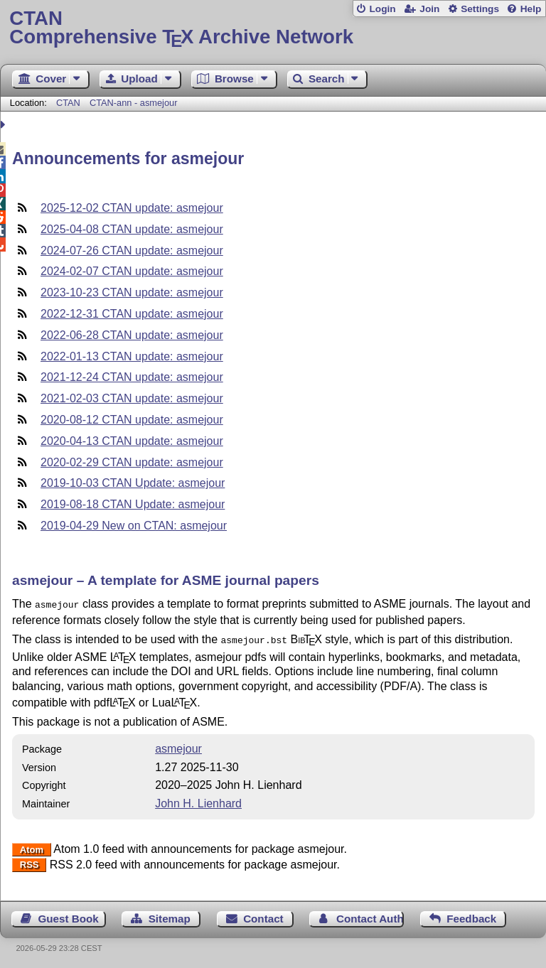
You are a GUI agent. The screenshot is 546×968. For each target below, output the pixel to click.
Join (429, 9)
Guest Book (68, 916)
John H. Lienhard (198, 801)
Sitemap (170, 916)
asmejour (178, 746)
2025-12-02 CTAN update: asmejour (132, 208)
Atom (31, 846)
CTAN (68, 102)
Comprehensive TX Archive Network (272, 28)
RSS (29, 862)
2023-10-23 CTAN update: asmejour (132, 292)
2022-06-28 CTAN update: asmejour (132, 335)
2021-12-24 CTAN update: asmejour (132, 377)
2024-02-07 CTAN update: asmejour (132, 271)
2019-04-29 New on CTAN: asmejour (134, 526)
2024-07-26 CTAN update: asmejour (132, 250)
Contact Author (370, 916)
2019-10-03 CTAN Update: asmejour (133, 483)
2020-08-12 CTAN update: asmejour (132, 420)
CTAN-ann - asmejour (134, 102)
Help (531, 9)
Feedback (471, 916)
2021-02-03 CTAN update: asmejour (132, 398)
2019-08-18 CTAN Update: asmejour (133, 504)
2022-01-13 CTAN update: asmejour (132, 356)
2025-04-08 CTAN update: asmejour (132, 229)
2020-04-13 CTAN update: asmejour (132, 441)
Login (382, 9)
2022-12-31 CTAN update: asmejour (132, 314)
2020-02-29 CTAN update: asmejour (132, 462)
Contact (263, 916)
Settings (480, 9)
